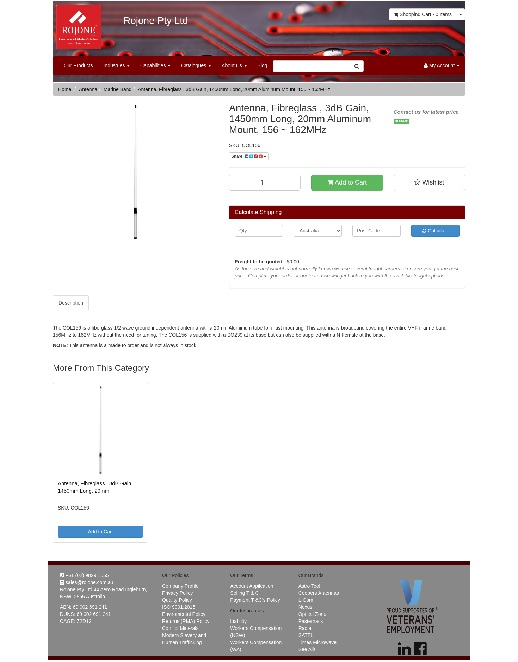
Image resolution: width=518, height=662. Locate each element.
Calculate (435, 230)
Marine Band (117, 89)
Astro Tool (309, 586)
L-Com (305, 600)
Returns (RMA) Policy (186, 621)
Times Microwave (317, 642)
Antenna (88, 89)
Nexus (305, 607)
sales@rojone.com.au (86, 582)
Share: (248, 156)
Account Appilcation (251, 586)
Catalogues (196, 65)
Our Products (78, 65)
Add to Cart (347, 182)
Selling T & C (244, 593)
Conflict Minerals (180, 628)
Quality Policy (177, 600)
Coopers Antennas (318, 593)
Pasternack (310, 621)
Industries (116, 65)
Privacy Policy (177, 593)
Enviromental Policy (183, 614)
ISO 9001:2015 (178, 607)
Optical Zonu (312, 614)
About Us (234, 65)
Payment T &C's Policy (255, 600)
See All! (306, 649)
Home (64, 89)
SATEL (306, 635)
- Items (423, 14)
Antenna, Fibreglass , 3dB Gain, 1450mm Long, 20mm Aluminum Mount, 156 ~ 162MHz (234, 89)
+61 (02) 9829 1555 (84, 575)
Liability (238, 621)
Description (70, 303)
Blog (262, 65)
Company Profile (180, 586)
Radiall (306, 628)
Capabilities (155, 65)
